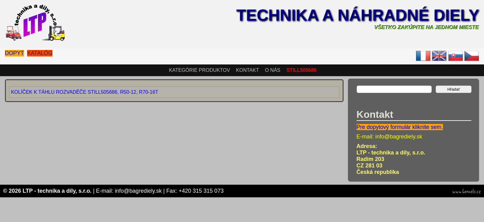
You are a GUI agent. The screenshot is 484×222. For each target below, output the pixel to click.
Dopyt (14, 53)
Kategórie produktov (199, 70)
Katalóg (39, 53)
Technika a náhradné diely (357, 15)
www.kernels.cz (466, 191)
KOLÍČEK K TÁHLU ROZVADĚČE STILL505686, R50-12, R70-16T (84, 92)
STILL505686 (301, 70)
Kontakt (247, 70)
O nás (272, 70)
